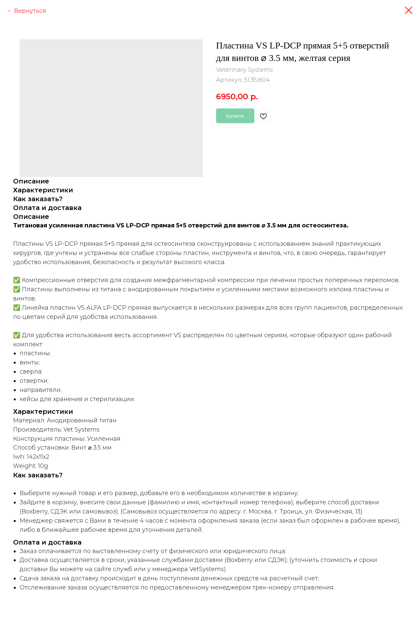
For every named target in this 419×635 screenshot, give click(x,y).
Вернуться (30, 10)
